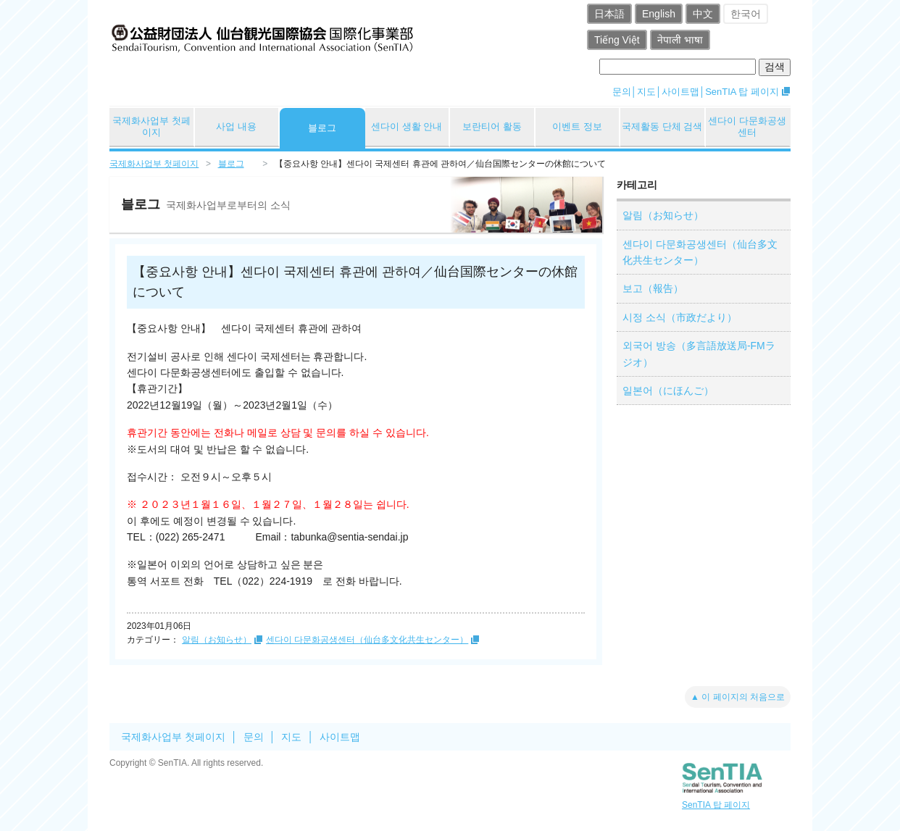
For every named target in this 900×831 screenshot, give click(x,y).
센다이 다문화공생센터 (747, 126)
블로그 (322, 127)
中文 (703, 14)
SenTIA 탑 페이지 (742, 91)
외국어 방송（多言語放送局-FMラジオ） (698, 353)
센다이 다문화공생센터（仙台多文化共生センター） (367, 640)
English (658, 14)
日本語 (609, 14)
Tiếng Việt (617, 40)
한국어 (745, 14)
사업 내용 (236, 126)
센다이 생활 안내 (406, 126)
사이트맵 (680, 91)
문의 (621, 91)
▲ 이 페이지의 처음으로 (738, 697)
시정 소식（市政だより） (679, 317)
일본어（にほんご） (668, 390)
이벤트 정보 (577, 126)
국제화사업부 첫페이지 (151, 126)
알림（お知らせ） (216, 640)
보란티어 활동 (492, 126)
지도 (646, 91)
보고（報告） (652, 288)
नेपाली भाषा (680, 40)
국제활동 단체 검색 (662, 126)
